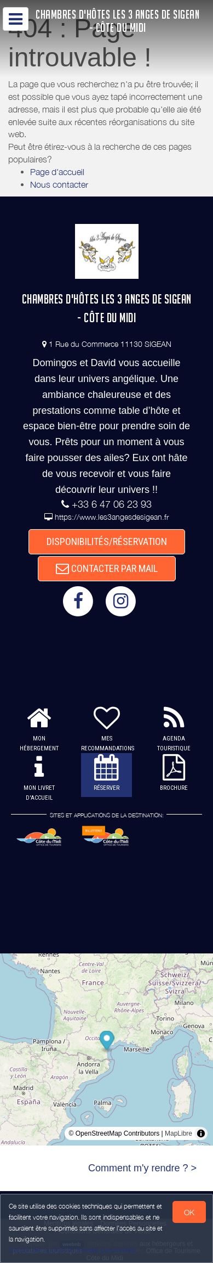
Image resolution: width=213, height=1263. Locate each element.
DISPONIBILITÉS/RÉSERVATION (107, 541)
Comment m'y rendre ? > (142, 1168)
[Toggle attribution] (201, 1133)
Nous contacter (59, 184)
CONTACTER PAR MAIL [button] (107, 568)
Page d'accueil (57, 172)
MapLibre (178, 1133)
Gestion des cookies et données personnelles (72, 1250)
